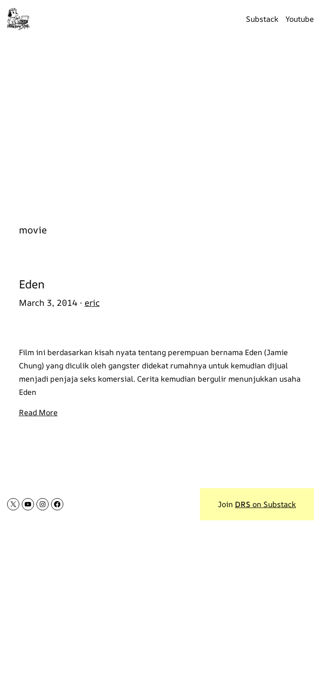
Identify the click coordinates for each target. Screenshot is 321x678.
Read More (38, 412)
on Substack (265, 504)
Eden (31, 284)
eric (92, 302)
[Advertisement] (160, 125)
